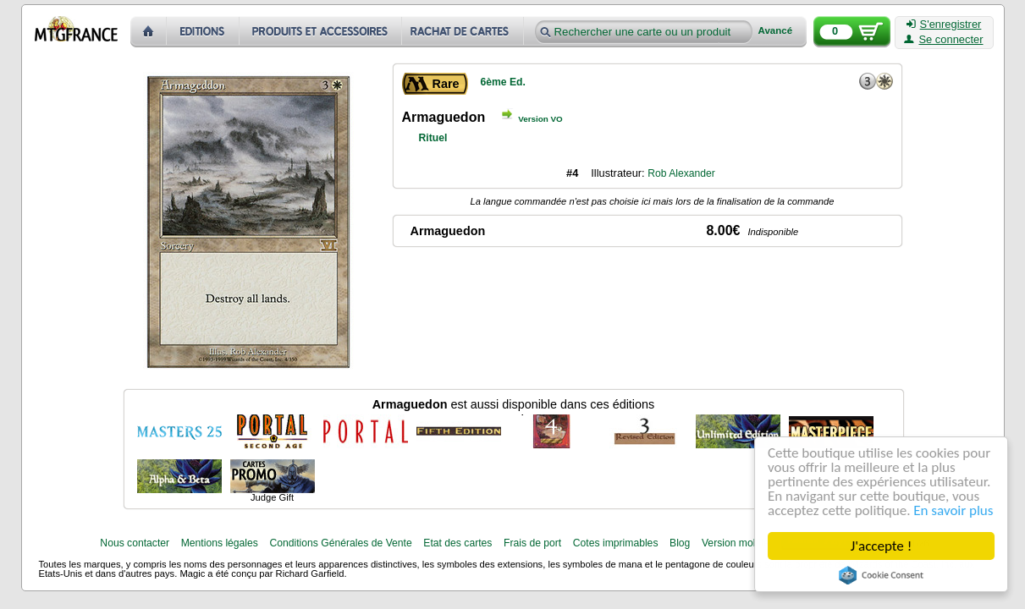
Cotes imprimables (616, 543)
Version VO (540, 118)
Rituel (433, 138)
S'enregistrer (944, 24)
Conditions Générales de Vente (340, 543)
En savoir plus (953, 510)
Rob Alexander (681, 173)
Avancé (775, 31)
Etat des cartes (457, 543)
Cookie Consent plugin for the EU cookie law (881, 575)
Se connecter (943, 40)
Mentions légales (219, 543)
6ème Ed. (503, 82)
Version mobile (735, 543)
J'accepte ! (881, 546)
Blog (680, 543)
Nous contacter (134, 543)
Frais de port (532, 543)
